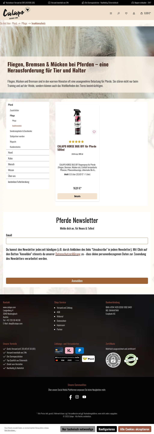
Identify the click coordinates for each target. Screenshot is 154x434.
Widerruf (60, 316)
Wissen (11, 170)
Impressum (61, 325)
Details (77, 196)
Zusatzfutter (14, 110)
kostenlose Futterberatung (18, 182)
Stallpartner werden (17, 136)
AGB (58, 312)
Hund (10, 152)
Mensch (11, 164)
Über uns (12, 176)
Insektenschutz (17, 125)
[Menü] (111, 13)
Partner (59, 329)
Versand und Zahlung (64, 307)
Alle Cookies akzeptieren (134, 429)
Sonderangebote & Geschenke (21, 131)
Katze (10, 158)
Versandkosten (73, 413)
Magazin (13, 141)
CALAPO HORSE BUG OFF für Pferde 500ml (76, 148)
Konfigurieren (107, 429)
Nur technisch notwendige (77, 429)
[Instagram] (77, 396)
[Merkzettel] (126, 13)
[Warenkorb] (145, 13)
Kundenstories (15, 146)
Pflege (12, 115)
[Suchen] (119, 13)
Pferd (10, 104)
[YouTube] (84, 396)
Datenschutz (61, 320)
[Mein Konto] (134, 13)
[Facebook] (69, 396)
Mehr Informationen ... (10, 430)
